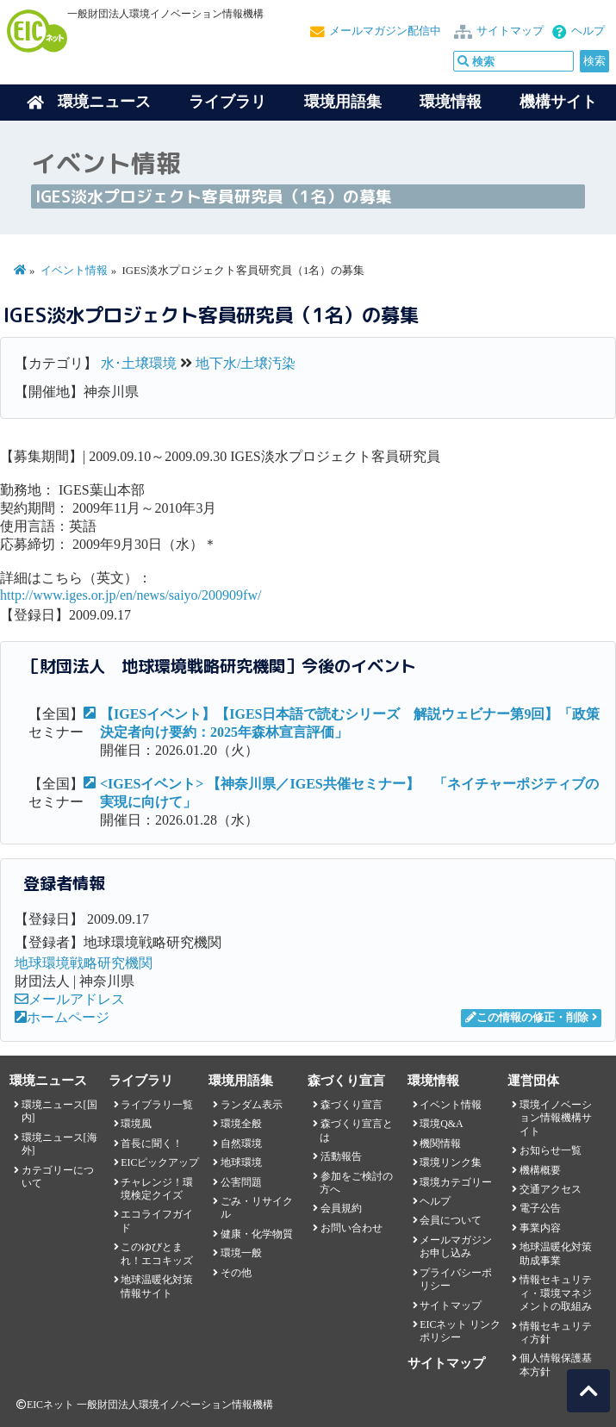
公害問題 (241, 1182)
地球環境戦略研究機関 (83, 963)
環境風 (136, 1124)
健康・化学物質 (257, 1234)
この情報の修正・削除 (526, 1018)
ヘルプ (588, 31)
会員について (451, 1220)
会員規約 (341, 1208)
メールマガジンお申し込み (456, 1246)
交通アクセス (551, 1189)
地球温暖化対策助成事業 (556, 1253)
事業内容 (540, 1228)
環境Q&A (441, 1124)
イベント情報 (74, 271)
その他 (236, 1273)
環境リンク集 (451, 1162)
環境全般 (241, 1124)
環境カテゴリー (456, 1182)
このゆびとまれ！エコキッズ (157, 1253)
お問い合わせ (351, 1228)
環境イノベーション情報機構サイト (556, 1118)
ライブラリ (227, 101)
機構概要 (540, 1170)
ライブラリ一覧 (157, 1105)
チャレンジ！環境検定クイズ (157, 1188)
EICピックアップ (160, 1162)
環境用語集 (343, 101)
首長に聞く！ (152, 1143)
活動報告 (341, 1156)
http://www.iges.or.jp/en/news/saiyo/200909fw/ (130, 595)
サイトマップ (510, 31)
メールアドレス (70, 999)
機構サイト (558, 101)
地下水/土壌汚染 (246, 363)
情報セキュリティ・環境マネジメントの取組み (556, 1293)
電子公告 (540, 1208)
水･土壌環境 (139, 363)
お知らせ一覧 (551, 1150)
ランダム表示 (252, 1105)
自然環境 (241, 1143)
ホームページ (62, 1017)
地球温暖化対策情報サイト (157, 1286)
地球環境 (241, 1162)
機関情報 (440, 1143)
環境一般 (241, 1253)
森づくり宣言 (351, 1105)
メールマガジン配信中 (385, 31)
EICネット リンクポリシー (460, 1330)
